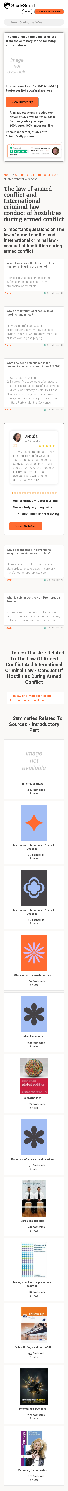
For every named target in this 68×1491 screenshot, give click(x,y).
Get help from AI (55, 293)
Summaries (22, 174)
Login (27, 11)
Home (8, 174)
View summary (22, 102)
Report (8, 293)
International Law (44, 174)
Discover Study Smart (49, 11)
